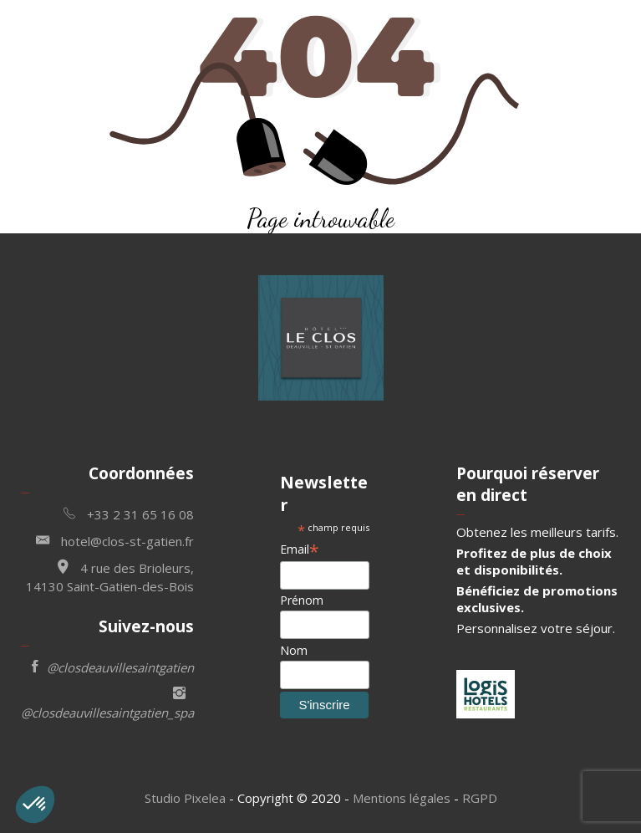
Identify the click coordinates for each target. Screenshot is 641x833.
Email (299, 549)
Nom (294, 650)
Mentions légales (401, 798)
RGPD (479, 798)
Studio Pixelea (185, 798)
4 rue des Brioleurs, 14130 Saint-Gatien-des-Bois (110, 575)
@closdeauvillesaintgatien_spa (107, 701)
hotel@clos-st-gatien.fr (115, 540)
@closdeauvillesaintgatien (113, 666)
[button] (35, 804)
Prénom (301, 600)
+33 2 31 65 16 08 (129, 513)
